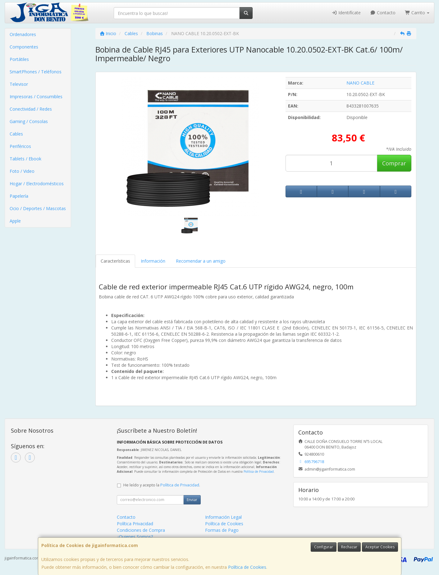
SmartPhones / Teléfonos (36, 72)
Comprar (394, 163)
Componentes (24, 47)
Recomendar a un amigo (201, 261)
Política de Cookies (247, 567)
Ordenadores (23, 34)
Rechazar (349, 547)
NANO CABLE (360, 83)
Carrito (417, 13)
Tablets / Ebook (25, 159)
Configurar (323, 547)
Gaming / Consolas (29, 121)
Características (115, 261)
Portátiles (19, 59)
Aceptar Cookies (380, 547)
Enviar (192, 499)
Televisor (19, 84)
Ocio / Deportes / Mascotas (38, 208)
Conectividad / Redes (31, 109)
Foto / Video (22, 171)
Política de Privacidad (259, 471)
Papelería (19, 196)
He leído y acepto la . (161, 485)
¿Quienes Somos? (135, 537)
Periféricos (20, 146)
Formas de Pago (222, 530)
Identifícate (346, 13)
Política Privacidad (135, 524)
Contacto (383, 13)
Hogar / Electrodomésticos (37, 183)
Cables (16, 134)
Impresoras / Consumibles (36, 96)
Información (153, 261)
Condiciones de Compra (141, 530)
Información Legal (223, 517)
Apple (15, 221)
